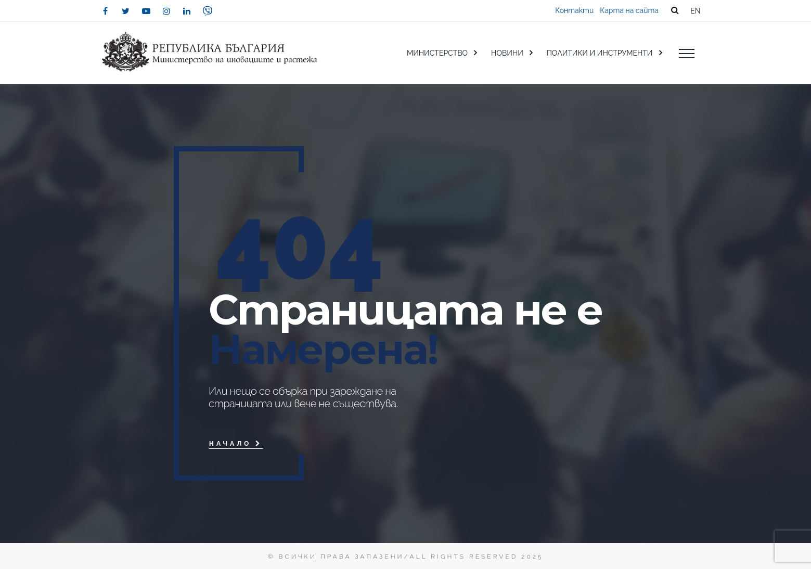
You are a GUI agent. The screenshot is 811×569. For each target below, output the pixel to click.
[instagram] (166, 11)
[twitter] (126, 11)
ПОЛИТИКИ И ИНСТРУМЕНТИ (600, 53)
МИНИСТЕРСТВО (437, 53)
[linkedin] (187, 11)
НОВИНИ (507, 53)
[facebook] (105, 11)
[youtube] (146, 11)
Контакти (574, 10)
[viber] (207, 11)
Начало (236, 443)
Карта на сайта (629, 10)
